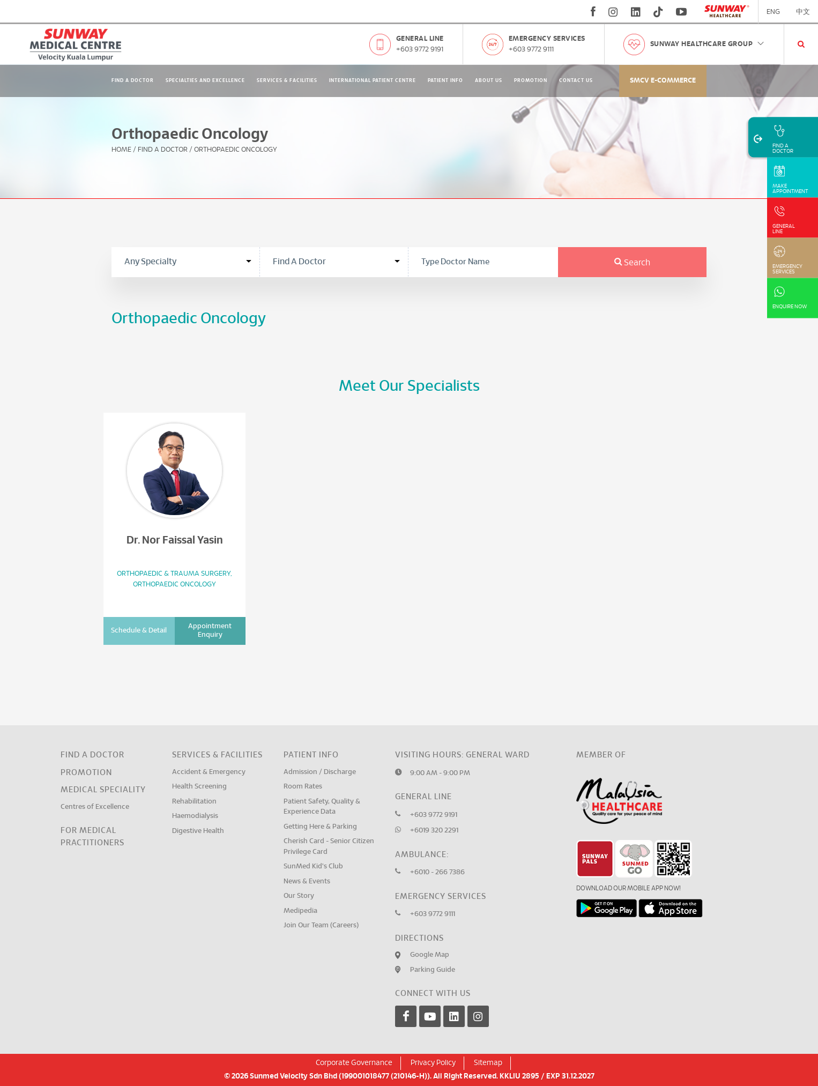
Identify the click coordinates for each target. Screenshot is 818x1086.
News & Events (307, 881)
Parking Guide (432, 969)
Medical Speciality (103, 790)
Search (632, 262)
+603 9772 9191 (419, 49)
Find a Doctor (92, 755)
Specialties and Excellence (205, 80)
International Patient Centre (372, 80)
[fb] (593, 12)
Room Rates (303, 786)
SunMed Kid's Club (313, 866)
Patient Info (445, 80)
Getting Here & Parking (320, 826)
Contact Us (576, 80)
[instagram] (613, 12)
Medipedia (300, 911)
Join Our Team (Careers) (321, 925)
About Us (488, 80)
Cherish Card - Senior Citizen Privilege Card (329, 847)
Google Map (429, 954)
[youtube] (683, 12)
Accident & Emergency (209, 772)
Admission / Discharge (320, 772)
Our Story (299, 895)
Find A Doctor (132, 80)
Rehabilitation (194, 801)
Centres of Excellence (95, 807)
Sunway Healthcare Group (707, 44)
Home (121, 149)
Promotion (530, 80)
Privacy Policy (433, 1063)
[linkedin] (635, 12)
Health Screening (199, 786)
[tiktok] (658, 12)
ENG (773, 12)
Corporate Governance (354, 1063)
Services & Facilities (287, 80)
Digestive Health (198, 831)
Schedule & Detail (139, 630)
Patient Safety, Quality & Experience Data (322, 807)
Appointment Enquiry (210, 630)
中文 (803, 12)
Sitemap (488, 1063)
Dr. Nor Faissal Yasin (175, 540)
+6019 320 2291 (434, 830)
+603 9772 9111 (531, 49)
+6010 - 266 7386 (437, 872)
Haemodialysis (195, 816)
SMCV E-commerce (663, 80)
